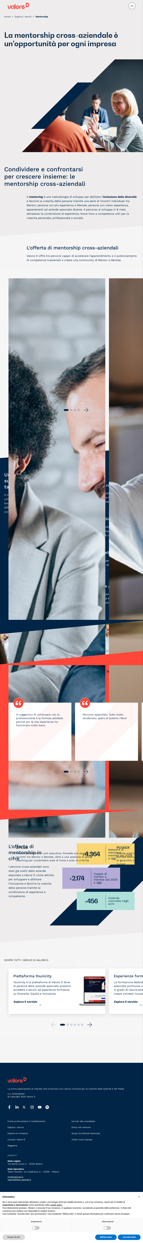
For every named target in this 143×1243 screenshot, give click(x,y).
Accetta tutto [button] (129, 1237)
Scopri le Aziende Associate (86, 1133)
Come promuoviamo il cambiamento (26, 1121)
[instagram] (34, 1107)
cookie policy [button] (56, 1205)
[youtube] (41, 1107)
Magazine (12, 1145)
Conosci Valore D (16, 1139)
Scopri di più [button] (13, 1237)
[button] (86, 410)
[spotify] (49, 1107)
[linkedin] (19, 1107)
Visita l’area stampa (82, 1139)
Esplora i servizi (16, 1127)
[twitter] (26, 1107)
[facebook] (11, 1107)
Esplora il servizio (25, 1001)
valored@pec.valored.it (19, 1179)
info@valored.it (15, 1177)
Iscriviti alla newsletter (83, 1121)
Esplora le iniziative (18, 1133)
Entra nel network (81, 1127)
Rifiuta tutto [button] (106, 1237)
